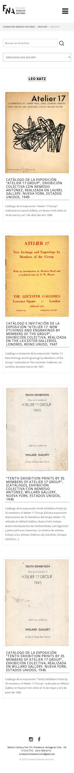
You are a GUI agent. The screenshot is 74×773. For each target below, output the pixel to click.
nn (37, 57)
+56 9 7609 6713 (43, 750)
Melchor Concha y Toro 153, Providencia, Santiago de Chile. (34, 747)
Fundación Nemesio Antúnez (14, 14)
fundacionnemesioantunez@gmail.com (37, 754)
